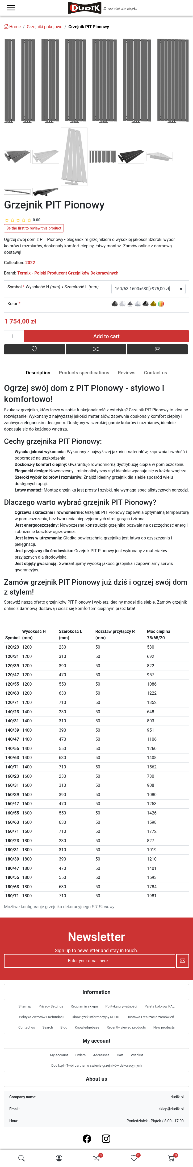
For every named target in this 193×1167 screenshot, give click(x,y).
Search (47, 1027)
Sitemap (25, 1006)
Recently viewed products (126, 1027)
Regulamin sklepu (84, 1006)
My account (59, 1055)
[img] (21, 1158)
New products (164, 1027)
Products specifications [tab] (84, 372)
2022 (30, 262)
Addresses (101, 1055)
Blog (63, 1027)
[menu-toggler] (11, 8)
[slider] (22, 220)
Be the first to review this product (33, 228)
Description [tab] (38, 372)
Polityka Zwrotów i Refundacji (41, 1017)
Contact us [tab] (155, 372)
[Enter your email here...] (89, 961)
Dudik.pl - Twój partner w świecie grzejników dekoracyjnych (96, 1065)
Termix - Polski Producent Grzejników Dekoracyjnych (68, 273)
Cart (120, 1055)
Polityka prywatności (121, 1006)
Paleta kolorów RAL (160, 1006)
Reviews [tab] (127, 372)
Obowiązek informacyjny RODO (95, 1017)
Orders (80, 1055)
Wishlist (137, 1055)
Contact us (26, 1027)
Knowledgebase (87, 1027)
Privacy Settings (51, 1006)
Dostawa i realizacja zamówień (150, 1017)
